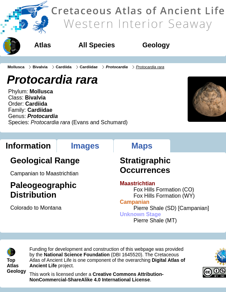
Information (28, 145)
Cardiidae (89, 67)
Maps (141, 145)
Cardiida (64, 67)
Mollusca (16, 67)
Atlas (42, 45)
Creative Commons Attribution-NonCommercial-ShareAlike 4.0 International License (96, 276)
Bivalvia (40, 67)
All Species (96, 45)
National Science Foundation (77, 254)
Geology (156, 45)
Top (11, 260)
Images (85, 145)
